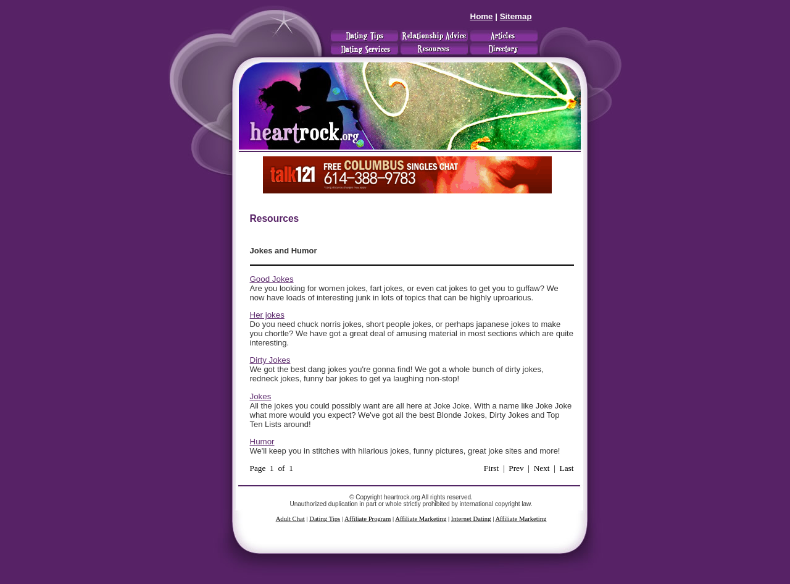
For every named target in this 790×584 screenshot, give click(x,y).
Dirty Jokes (270, 360)
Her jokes (267, 315)
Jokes (261, 396)
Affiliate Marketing (420, 518)
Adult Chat (290, 518)
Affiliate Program (367, 518)
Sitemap (516, 16)
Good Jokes (272, 279)
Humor (262, 441)
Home (481, 16)
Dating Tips (324, 518)
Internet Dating (471, 518)
